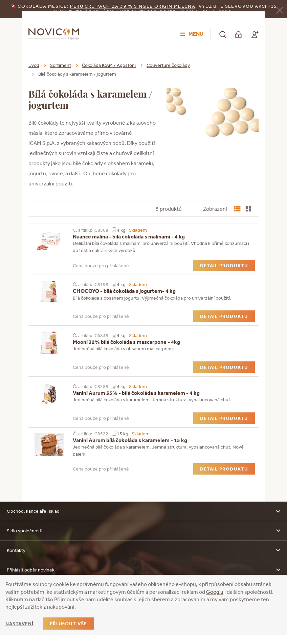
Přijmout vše (68, 623)
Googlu (214, 591)
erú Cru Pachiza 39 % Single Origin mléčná (134, 6)
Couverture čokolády (168, 65)
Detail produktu (224, 265)
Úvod (33, 65)
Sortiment (60, 65)
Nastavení (19, 623)
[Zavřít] (279, 9)
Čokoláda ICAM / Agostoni (109, 65)
